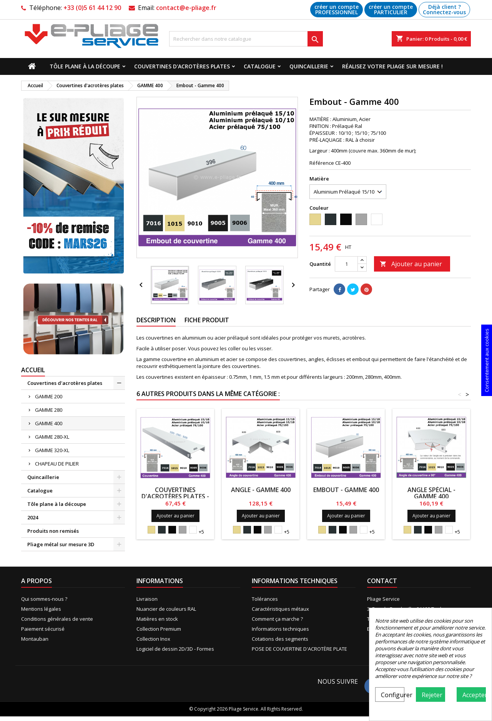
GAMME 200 (48, 396)
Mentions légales (41, 608)
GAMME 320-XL (52, 450)
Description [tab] (156, 320)
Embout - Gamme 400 (346, 490)
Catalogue (260, 66)
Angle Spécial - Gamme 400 (431, 493)
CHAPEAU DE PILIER (57, 463)
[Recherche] (246, 38)
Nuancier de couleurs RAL (166, 608)
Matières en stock (157, 618)
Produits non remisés (53, 530)
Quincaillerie (308, 66)
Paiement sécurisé (43, 628)
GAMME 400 (48, 423)
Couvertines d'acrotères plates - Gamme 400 (175, 496)
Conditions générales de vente (57, 618)
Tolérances (265, 598)
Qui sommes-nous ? (44, 598)
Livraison (147, 598)
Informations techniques (280, 628)
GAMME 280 (48, 409)
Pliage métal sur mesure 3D (60, 544)
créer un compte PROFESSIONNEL (336, 9)
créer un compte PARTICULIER (391, 9)
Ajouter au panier (411, 264)
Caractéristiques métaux (280, 608)
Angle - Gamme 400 (261, 490)
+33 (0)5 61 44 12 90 (92, 7)
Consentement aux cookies (486, 360)
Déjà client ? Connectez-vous (444, 9)
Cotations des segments (280, 638)
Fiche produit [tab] (206, 320)
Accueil (33, 370)
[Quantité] (346, 264)
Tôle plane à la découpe (85, 66)
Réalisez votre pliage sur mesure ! (392, 66)
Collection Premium (158, 628)
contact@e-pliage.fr (186, 7)
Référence (321, 162)
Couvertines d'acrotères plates (182, 66)
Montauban (34, 638)
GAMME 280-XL (52, 436)
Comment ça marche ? (277, 618)
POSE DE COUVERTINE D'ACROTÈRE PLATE (299, 648)
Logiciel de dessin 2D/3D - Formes (175, 648)
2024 (32, 517)
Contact (382, 581)
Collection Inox (153, 638)
